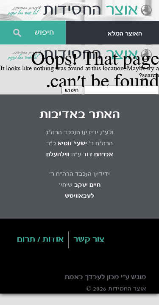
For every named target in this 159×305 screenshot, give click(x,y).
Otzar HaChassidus (79, 11)
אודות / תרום (40, 239)
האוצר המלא (125, 33)
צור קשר (89, 239)
